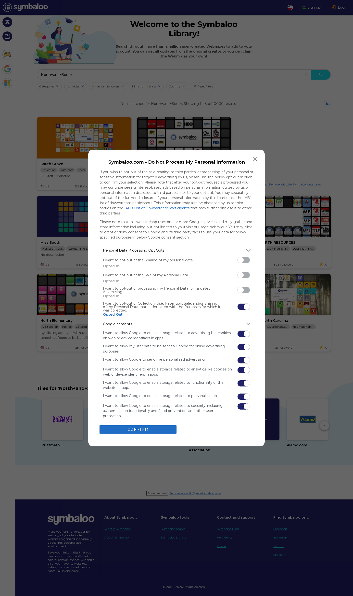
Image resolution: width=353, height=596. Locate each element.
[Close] (255, 159)
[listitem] (176, 250)
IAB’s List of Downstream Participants (156, 208)
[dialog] (176, 298)
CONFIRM (138, 429)
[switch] (243, 260)
